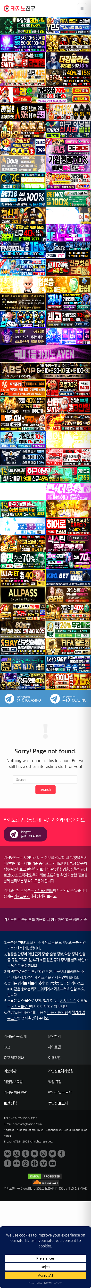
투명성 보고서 (58, 1103)
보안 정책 (10, 1103)
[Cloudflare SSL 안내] (45, 1186)
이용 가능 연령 (57, 1012)
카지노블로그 (20, 1006)
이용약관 (54, 1058)
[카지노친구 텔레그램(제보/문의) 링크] (25, 834)
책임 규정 (54, 1082)
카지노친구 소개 (15, 1036)
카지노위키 (22, 896)
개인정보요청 (13, 1082)
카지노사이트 (43, 890)
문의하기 (54, 1036)
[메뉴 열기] (82, 8)
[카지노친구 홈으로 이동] (19, 8)
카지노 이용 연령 (15, 1092)
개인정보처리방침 (60, 1071)
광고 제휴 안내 (14, 1058)
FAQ (7, 1047)
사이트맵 (54, 1047)
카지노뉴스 (68, 1001)
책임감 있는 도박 (60, 1092)
